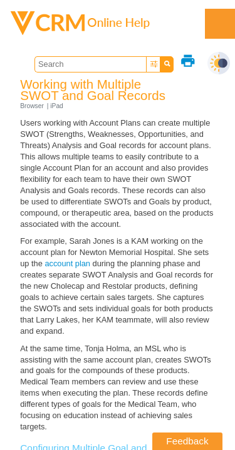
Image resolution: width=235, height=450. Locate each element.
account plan (67, 263)
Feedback (187, 441)
